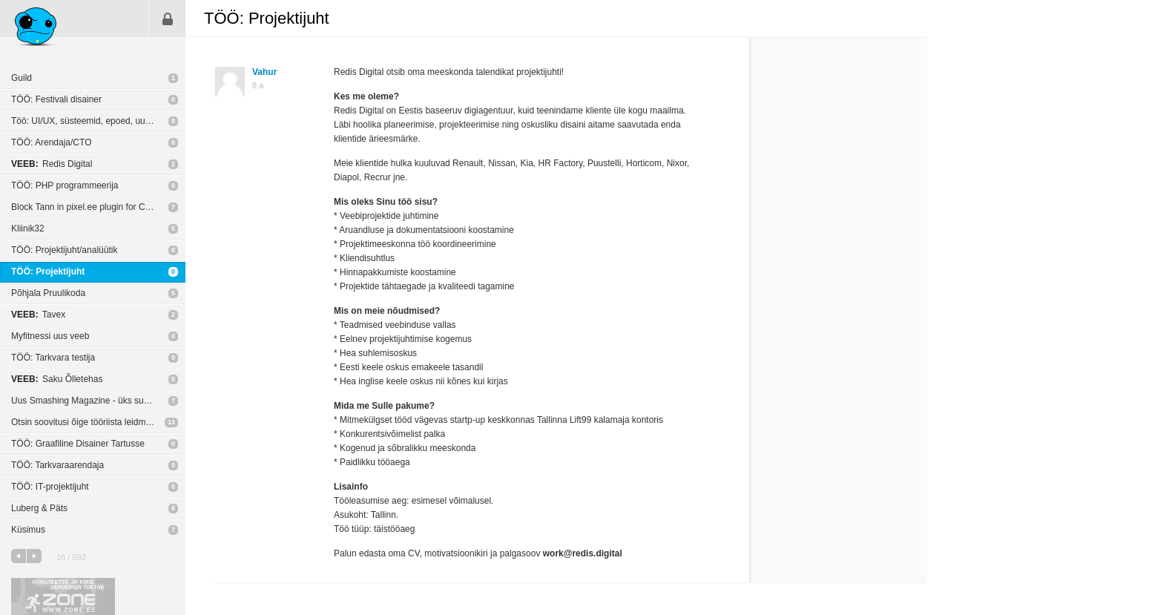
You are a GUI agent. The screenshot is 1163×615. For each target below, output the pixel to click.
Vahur (264, 72)
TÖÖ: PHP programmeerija (65, 185)
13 (171, 422)
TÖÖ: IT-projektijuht (50, 486)
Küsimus (28, 529)
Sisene (167, 18)
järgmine (34, 556)
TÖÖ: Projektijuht (48, 271)
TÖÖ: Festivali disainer (56, 99)
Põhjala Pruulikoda (48, 293)
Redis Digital (51, 164)
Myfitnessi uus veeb (50, 336)
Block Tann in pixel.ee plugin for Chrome (91, 207)
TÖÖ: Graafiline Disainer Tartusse (78, 443)
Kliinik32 (28, 228)
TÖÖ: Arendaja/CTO (51, 142)
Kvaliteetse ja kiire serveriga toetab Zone (63, 596)
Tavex (38, 314)
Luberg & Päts (39, 508)
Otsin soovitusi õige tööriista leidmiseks (88, 422)
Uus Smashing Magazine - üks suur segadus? (98, 400)
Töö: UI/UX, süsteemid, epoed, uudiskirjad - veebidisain (98, 121)
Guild (21, 78)
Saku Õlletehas (56, 379)
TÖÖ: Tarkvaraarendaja (57, 465)
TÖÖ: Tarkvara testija (53, 357)
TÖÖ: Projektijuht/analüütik (64, 250)
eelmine (18, 556)
